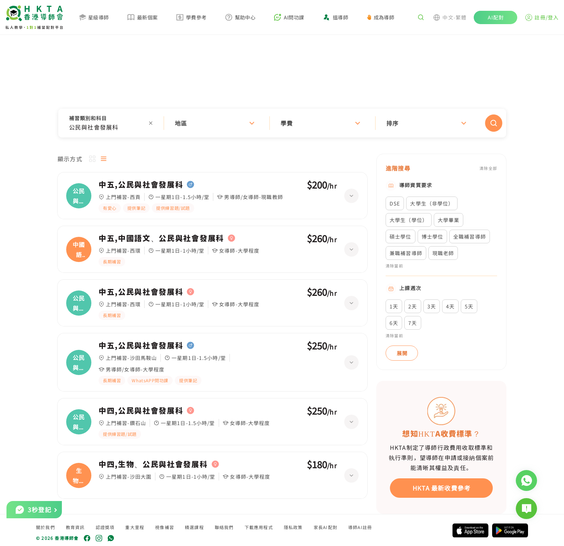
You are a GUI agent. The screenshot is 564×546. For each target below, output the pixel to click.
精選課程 (194, 527)
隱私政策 (293, 527)
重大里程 (134, 527)
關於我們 (45, 527)
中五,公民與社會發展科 (141, 185)
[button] (282, 123)
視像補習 (164, 527)
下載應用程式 (259, 527)
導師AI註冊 (360, 527)
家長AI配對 (325, 527)
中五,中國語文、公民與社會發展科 (161, 238)
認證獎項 (105, 527)
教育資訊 (75, 527)
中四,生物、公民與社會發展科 (153, 464)
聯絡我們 (224, 527)
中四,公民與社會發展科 (141, 411)
